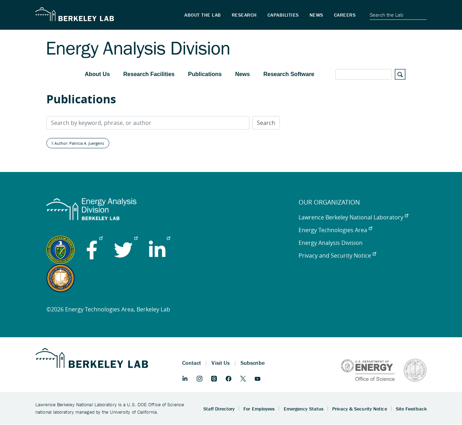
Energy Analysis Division (331, 243)
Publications (205, 74)
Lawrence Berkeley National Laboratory (353, 217)
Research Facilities (149, 74)
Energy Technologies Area (335, 230)
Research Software (288, 74)
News (242, 74)
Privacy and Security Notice (337, 255)
